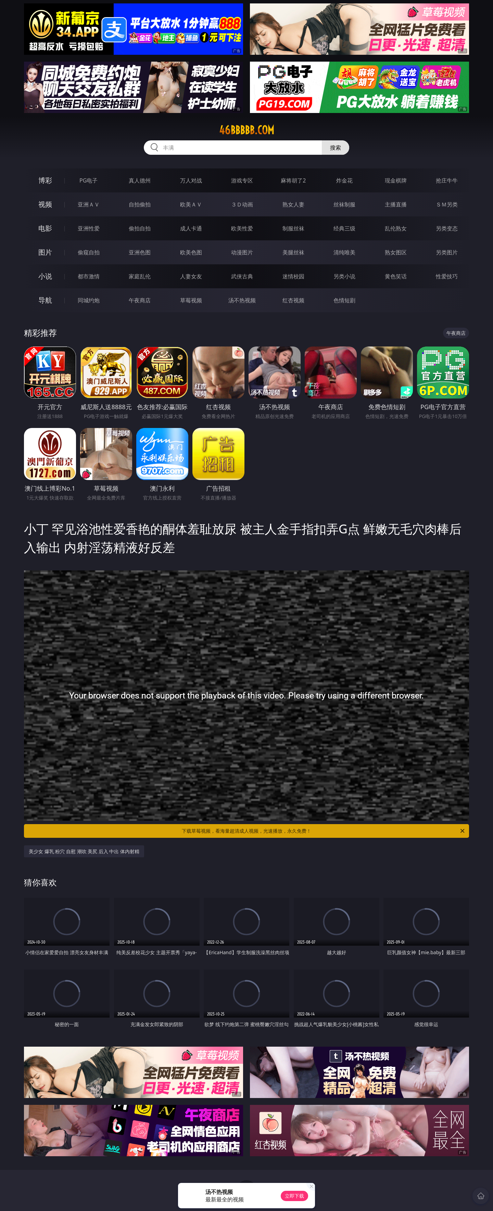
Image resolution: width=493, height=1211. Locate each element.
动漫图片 (242, 252)
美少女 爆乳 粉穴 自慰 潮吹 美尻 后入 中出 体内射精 (84, 851)
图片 (45, 252)
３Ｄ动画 (242, 204)
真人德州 (140, 180)
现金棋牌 (396, 180)
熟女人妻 (293, 204)
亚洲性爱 (89, 228)
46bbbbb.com (246, 130)
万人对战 (191, 180)
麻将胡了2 (293, 180)
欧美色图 (191, 252)
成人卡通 (191, 228)
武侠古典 (242, 276)
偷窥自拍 (89, 252)
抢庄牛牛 (447, 180)
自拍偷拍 (140, 204)
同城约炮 (89, 300)
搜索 (335, 147)
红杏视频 (293, 300)
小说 (45, 276)
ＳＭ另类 (447, 204)
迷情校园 (293, 276)
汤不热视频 (242, 300)
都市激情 (89, 276)
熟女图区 (396, 252)
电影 (45, 228)
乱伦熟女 (396, 228)
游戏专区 (242, 180)
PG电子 (88, 180)
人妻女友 (191, 276)
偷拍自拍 (140, 228)
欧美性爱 (242, 228)
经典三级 (344, 228)
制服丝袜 (293, 228)
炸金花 (344, 180)
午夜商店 (140, 300)
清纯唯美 (344, 252)
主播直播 (396, 204)
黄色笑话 (396, 276)
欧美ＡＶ (191, 204)
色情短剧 (344, 300)
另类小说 (344, 276)
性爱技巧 (447, 276)
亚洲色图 (140, 252)
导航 (45, 300)
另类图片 (447, 252)
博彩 (45, 180)
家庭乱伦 (140, 276)
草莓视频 (191, 300)
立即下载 (294, 1196)
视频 (45, 204)
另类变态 (447, 228)
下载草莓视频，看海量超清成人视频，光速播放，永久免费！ (324, 831)
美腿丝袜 (293, 252)
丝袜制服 (344, 204)
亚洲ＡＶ (89, 204)
